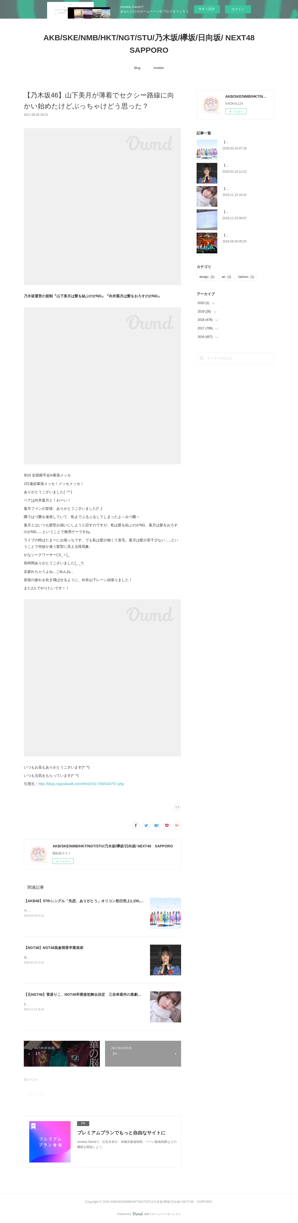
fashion (246, 277)
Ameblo (158, 68)
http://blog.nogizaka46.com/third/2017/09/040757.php (81, 784)
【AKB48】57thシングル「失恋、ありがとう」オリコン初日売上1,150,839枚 (87, 901)
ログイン (238, 9)
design (206, 277)
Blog (137, 68)
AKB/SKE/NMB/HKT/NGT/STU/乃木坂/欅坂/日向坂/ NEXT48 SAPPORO (153, 43)
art (226, 277)
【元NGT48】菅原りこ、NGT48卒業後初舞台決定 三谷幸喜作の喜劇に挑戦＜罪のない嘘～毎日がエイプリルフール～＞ (122, 994)
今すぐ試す (206, 9)
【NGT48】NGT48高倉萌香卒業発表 (53, 948)
